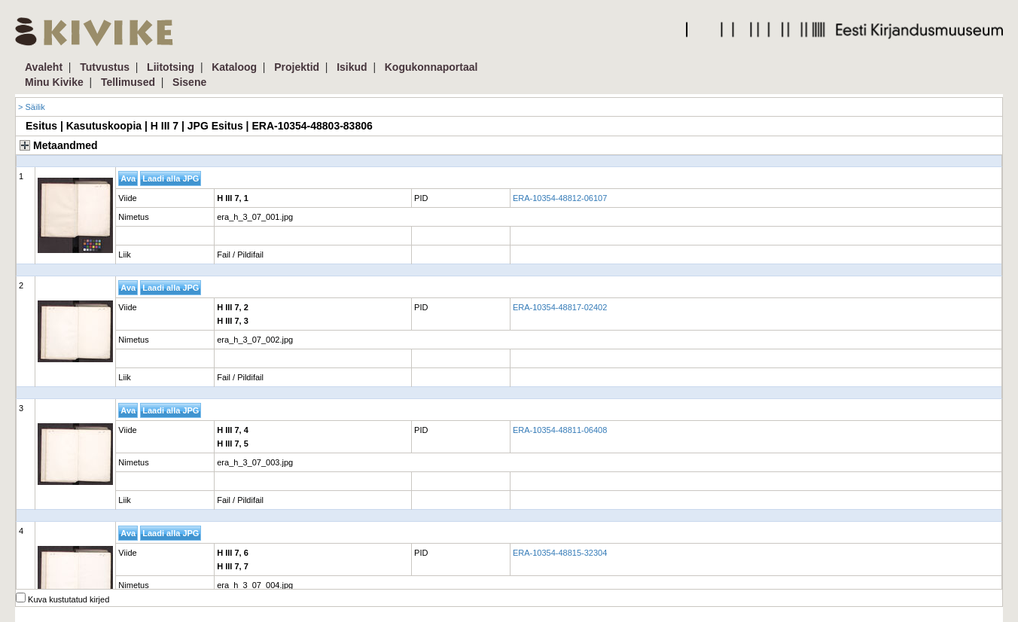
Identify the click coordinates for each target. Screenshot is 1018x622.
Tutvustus (105, 67)
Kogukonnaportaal (431, 67)
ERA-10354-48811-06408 (560, 429)
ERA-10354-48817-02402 (560, 307)
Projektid (296, 67)
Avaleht (43, 67)
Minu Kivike (54, 82)
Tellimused (128, 82)
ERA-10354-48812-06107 (560, 198)
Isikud (352, 67)
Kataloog (234, 67)
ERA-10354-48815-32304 (560, 552)
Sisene (189, 82)
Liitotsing (170, 67)
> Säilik (31, 106)
